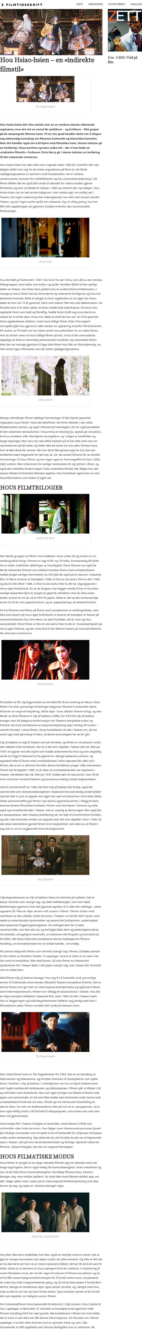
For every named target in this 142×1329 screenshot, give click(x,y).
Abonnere (95, 4)
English (136, 4)
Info (79, 4)
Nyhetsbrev (116, 4)
